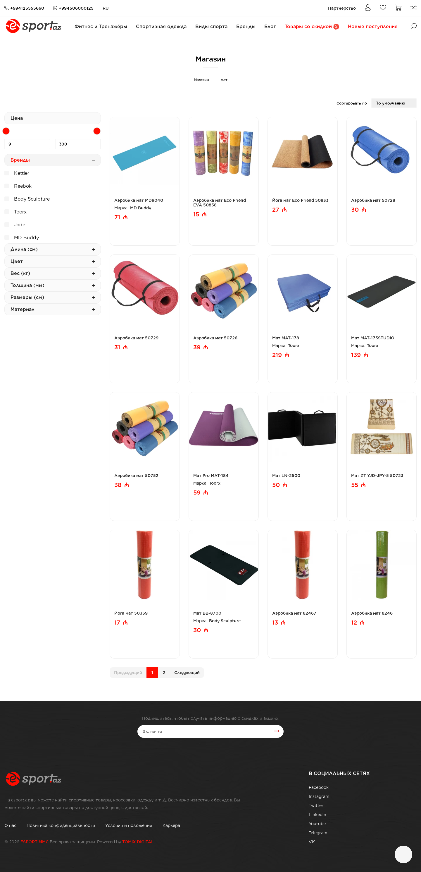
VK (312, 841)
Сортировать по (352, 103)
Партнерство (342, 8)
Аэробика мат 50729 (136, 338)
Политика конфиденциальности (61, 825)
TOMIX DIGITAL (138, 841)
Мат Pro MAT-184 (211, 475)
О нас (10, 825)
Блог (270, 26)
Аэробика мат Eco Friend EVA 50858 (219, 202)
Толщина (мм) (53, 285)
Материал (53, 309)
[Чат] (403, 854)
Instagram (319, 796)
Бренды (246, 26)
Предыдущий (128, 672)
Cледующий (187, 672)
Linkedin (317, 814)
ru (106, 8)
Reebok (18, 185)
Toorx (15, 211)
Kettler (16, 172)
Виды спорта (211, 26)
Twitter (316, 805)
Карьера (171, 825)
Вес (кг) (53, 273)
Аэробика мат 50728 (373, 200)
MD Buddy (21, 236)
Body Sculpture (27, 198)
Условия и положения (128, 825)
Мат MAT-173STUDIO (372, 338)
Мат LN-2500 (286, 475)
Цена (17, 118)
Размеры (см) (53, 297)
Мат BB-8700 (207, 613)
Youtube (317, 823)
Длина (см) (53, 249)
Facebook (319, 787)
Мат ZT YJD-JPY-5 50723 (377, 475)
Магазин (201, 80)
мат (224, 80)
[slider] (6, 131)
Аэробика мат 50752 (136, 475)
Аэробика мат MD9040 (138, 200)
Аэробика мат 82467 (294, 613)
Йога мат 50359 (131, 613)
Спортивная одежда (161, 26)
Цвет (53, 261)
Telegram (318, 832)
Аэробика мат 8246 (372, 613)
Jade (14, 224)
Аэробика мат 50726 (215, 338)
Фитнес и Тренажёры (101, 26)
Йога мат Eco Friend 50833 (300, 200)
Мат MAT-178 (285, 338)
